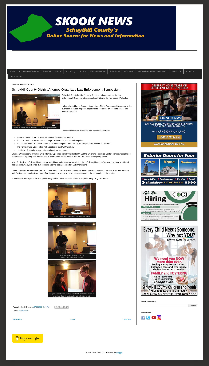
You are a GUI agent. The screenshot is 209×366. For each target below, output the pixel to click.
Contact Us (176, 71)
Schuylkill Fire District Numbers (152, 71)
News (26, 310)
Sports (58, 71)
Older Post (127, 319)
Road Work (115, 71)
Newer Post (17, 319)
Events (21, 310)
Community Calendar (29, 71)
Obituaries (129, 71)
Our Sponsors (16, 76)
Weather (47, 71)
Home (12, 71)
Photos (82, 71)
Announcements (97, 71)
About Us (190, 71)
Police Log (70, 71)
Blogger (119, 353)
